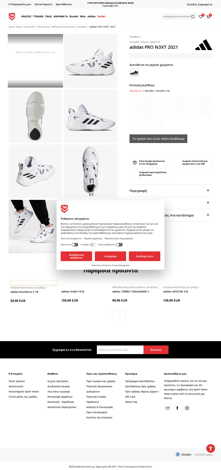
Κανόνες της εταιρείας (99, 417)
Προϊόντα (29, 26)
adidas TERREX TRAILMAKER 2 (130, 291)
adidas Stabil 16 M (72, 291)
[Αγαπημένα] (201, 16)
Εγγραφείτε (205, 4)
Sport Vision (15, 26)
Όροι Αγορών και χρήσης (101, 381)
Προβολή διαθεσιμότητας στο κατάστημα (169, 215)
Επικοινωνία (16, 386)
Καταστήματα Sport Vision (24, 391)
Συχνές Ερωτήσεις (58, 381)
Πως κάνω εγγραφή (58, 391)
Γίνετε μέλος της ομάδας (23, 396)
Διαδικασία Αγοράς (58, 386)
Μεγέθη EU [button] (135, 90)
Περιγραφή (169, 190)
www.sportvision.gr (85, 466)
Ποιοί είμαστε (17, 381)
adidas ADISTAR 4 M (175, 291)
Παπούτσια (43, 26)
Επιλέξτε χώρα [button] (203, 454)
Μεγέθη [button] (149, 90)
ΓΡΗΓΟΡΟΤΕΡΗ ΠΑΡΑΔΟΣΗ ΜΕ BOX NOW (135, 3)
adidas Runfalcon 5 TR (24, 291)
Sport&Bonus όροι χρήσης (140, 386)
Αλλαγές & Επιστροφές (99, 407)
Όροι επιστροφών (96, 412)
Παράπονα (92, 401)
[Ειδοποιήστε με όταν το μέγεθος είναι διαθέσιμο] (132, 99)
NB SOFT (112, 466)
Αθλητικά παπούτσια (63, 26)
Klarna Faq (131, 401)
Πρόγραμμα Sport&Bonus (140, 381)
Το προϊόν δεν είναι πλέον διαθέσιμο (158, 139)
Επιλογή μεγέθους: (142, 85)
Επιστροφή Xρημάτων (60, 396)
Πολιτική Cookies (96, 396)
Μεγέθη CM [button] (163, 90)
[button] (178, 16)
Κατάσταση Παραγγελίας (61, 407)
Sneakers (82, 26)
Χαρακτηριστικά (169, 202)
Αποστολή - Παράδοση (60, 401)
